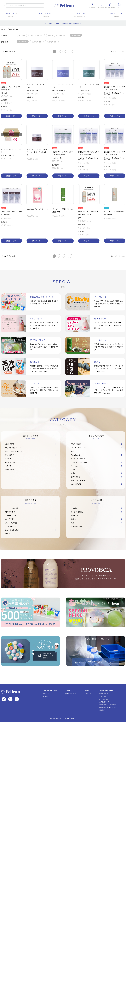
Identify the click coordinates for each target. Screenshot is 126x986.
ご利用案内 (102, 696)
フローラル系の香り (12, 508)
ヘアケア (8, 466)
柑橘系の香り (10, 512)
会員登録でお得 (104, 702)
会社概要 (45, 696)
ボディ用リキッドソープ (13, 447)
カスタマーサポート (106, 690)
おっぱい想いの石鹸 (78, 480)
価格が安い (62, 35)
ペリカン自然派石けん (79, 458)
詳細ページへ (11, 116)
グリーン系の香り (11, 523)
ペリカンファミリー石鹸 (79, 462)
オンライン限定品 (77, 512)
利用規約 (102, 710)
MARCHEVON (76, 484)
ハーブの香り (10, 519)
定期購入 (74, 508)
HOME (3, 29)
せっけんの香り (10, 526)
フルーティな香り (11, 515)
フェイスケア (9, 455)
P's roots (75, 466)
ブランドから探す (12, 29)
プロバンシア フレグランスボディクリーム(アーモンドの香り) (37, 152)
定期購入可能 (51, 42)
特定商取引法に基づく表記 (107, 705)
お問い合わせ (103, 694)
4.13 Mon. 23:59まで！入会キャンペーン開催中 (62, 23)
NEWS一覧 (88, 694)
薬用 (72, 523)
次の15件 (122, 51)
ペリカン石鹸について (49, 690)
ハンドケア (9, 458)
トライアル (74, 515)
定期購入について (71, 694)
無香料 (7, 533)
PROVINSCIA (76, 444)
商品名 (50, 35)
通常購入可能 (36, 42)
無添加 (73, 519)
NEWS (87, 690)
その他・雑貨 (9, 469)
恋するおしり (75, 477)
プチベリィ (74, 469)
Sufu (73, 451)
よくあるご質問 (103, 699)
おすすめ (22, 35)
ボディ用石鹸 (10, 444)
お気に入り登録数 (36, 35)
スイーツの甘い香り (12, 530)
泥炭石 (73, 473)
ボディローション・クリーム (14, 451)
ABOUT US (45, 694)
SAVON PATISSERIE (79, 447)
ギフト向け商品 (76, 526)
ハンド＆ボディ (10, 462)
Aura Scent (75, 455)
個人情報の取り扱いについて (108, 707)
